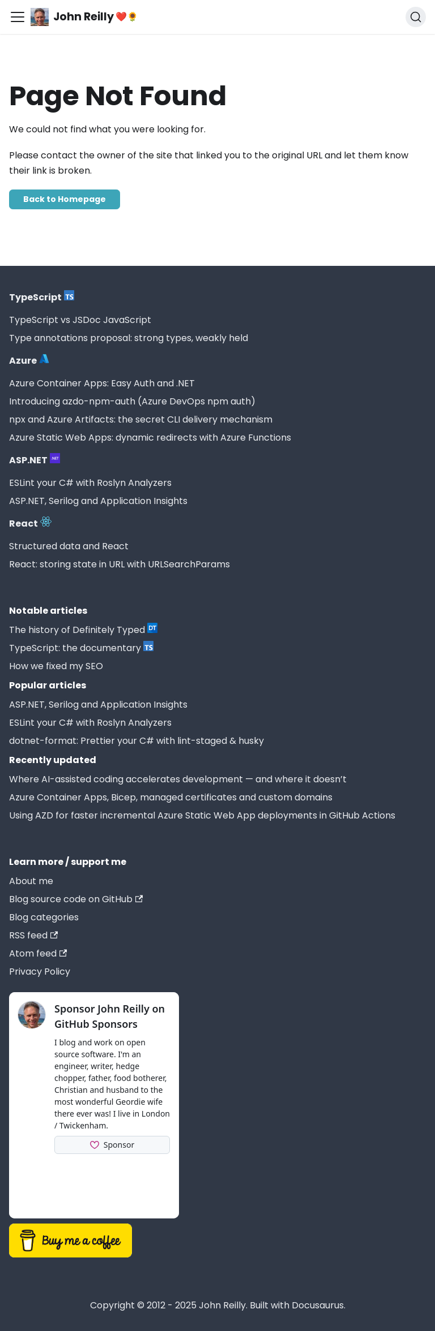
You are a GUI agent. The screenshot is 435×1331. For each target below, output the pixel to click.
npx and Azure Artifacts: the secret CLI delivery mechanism (140, 419)
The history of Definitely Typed (83, 629)
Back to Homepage (64, 199)
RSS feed (33, 935)
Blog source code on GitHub (76, 899)
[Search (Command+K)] (416, 17)
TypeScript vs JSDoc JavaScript (80, 319)
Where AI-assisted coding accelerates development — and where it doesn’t (178, 779)
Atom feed (38, 953)
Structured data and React (69, 546)
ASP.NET (34, 460)
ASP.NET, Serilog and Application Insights (98, 500)
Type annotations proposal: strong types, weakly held (128, 337)
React (30, 523)
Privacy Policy (39, 971)
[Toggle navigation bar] (17, 16)
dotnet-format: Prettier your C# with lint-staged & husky (136, 740)
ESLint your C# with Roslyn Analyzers (90, 482)
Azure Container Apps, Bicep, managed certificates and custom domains (170, 797)
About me (31, 881)
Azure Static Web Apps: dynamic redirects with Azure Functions (150, 437)
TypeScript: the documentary (81, 647)
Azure (29, 360)
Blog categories (44, 917)
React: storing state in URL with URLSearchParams (119, 564)
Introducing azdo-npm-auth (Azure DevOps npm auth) (132, 401)
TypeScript (41, 297)
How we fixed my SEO (56, 666)
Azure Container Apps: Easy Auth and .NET (102, 383)
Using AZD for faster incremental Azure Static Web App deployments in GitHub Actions (202, 815)
